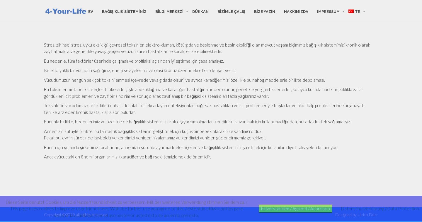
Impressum (328, 11)
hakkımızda (296, 11)
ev (90, 11)
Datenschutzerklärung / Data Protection (380, 208)
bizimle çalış (231, 11)
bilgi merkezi (169, 11)
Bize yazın (264, 11)
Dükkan (200, 11)
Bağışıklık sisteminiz (124, 11)
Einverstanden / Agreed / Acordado (295, 208)
